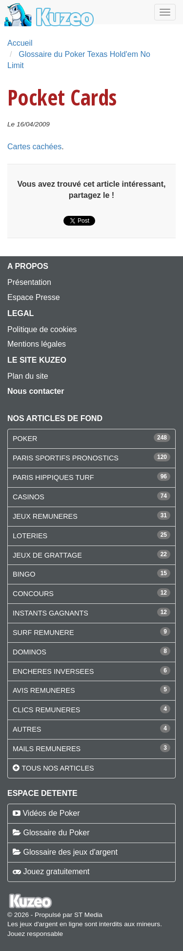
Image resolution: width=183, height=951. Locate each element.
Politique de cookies (42, 329)
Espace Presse (33, 297)
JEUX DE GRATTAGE (47, 555)
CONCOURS (33, 594)
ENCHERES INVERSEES (53, 671)
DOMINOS (29, 652)
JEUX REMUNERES (45, 516)
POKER (25, 438)
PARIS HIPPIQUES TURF (53, 477)
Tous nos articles (57, 768)
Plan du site (27, 376)
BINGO (24, 574)
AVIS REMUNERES (44, 690)
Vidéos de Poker (51, 813)
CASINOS (28, 497)
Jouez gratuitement (56, 871)
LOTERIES (30, 536)
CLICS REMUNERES (46, 710)
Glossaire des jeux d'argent (70, 852)
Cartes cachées (34, 146)
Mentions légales (36, 344)
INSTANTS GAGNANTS (50, 613)
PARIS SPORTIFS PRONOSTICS (66, 458)
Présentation (29, 282)
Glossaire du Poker (56, 832)
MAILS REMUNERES (47, 749)
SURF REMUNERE (43, 632)
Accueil (20, 43)
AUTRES (27, 729)
